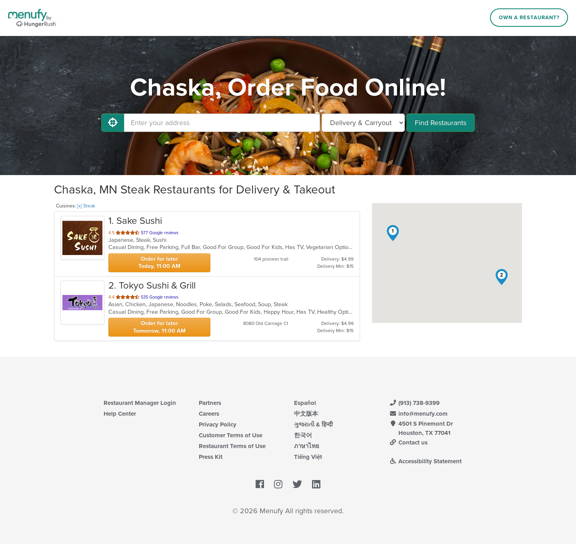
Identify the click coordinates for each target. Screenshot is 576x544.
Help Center (120, 413)
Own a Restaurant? (529, 17)
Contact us (408, 442)
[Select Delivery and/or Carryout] (363, 123)
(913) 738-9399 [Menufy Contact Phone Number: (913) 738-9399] (414, 403)
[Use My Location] (112, 123)
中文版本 (306, 413)
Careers (209, 413)
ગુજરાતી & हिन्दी (313, 424)
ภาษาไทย (306, 446)
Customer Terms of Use (230, 435)
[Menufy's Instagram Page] (278, 484)
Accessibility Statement (425, 461)
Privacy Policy (217, 424)
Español (305, 403)
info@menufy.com (418, 413)
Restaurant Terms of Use (232, 446)
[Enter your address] (222, 123)
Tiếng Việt (308, 456)
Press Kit (210, 456)
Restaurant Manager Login (140, 403)
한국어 (303, 435)
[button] (393, 233)
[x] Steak (86, 206)
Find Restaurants (440, 122)
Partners (210, 403)
